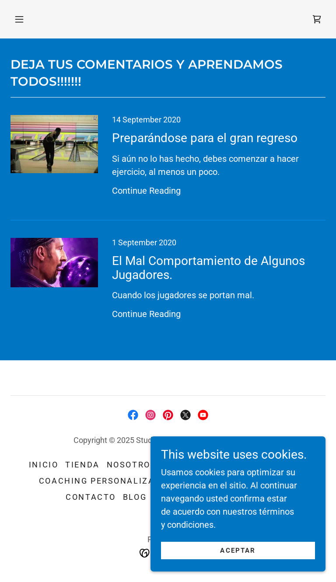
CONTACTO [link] (91, 497)
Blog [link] (135, 497)
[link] (317, 19)
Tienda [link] (82, 464)
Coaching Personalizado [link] (103, 480)
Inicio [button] (43, 464)
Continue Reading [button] (146, 190)
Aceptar (238, 550)
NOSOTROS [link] (132, 464)
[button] (19, 19)
